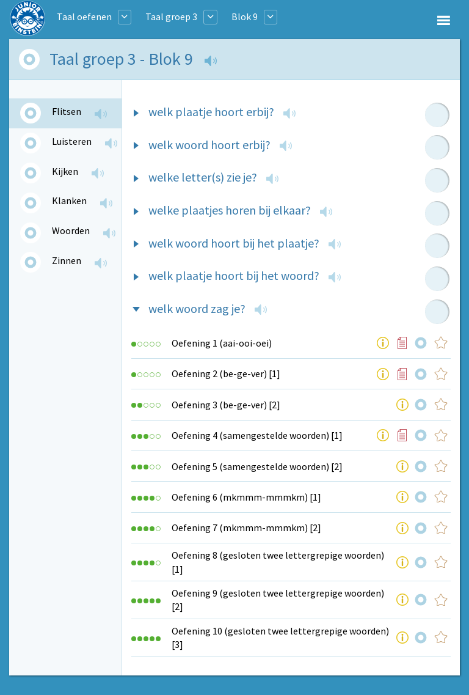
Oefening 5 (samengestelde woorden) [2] (257, 466)
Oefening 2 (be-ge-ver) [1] (226, 373)
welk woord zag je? (196, 308)
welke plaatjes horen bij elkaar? (229, 210)
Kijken (65, 171)
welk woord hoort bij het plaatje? (233, 243)
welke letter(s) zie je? (202, 177)
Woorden (71, 230)
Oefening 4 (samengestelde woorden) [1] (257, 435)
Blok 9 (244, 16)
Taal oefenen (84, 16)
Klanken (69, 200)
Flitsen (66, 111)
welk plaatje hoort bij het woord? (233, 275)
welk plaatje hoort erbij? (211, 111)
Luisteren (72, 141)
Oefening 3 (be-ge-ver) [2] (226, 405)
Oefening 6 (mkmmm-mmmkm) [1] (246, 497)
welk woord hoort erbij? (209, 144)
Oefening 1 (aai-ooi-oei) (222, 343)
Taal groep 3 (171, 16)
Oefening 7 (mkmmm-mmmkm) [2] (246, 527)
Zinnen (66, 260)
